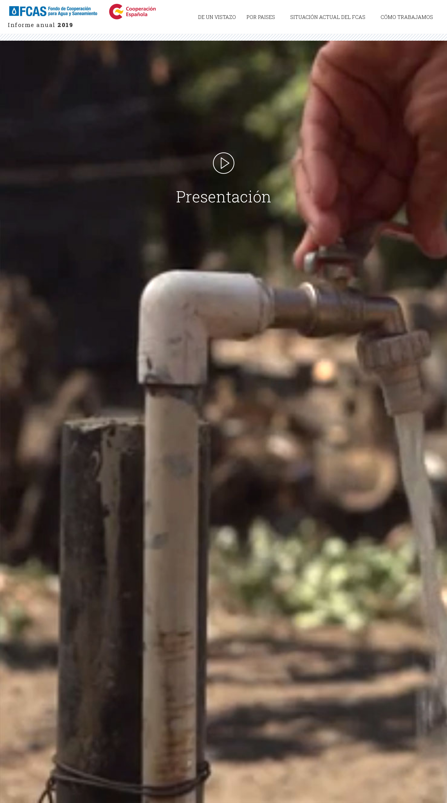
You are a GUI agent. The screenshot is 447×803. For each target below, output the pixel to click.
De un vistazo (217, 17)
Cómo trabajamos (407, 17)
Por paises (260, 17)
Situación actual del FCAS (327, 17)
